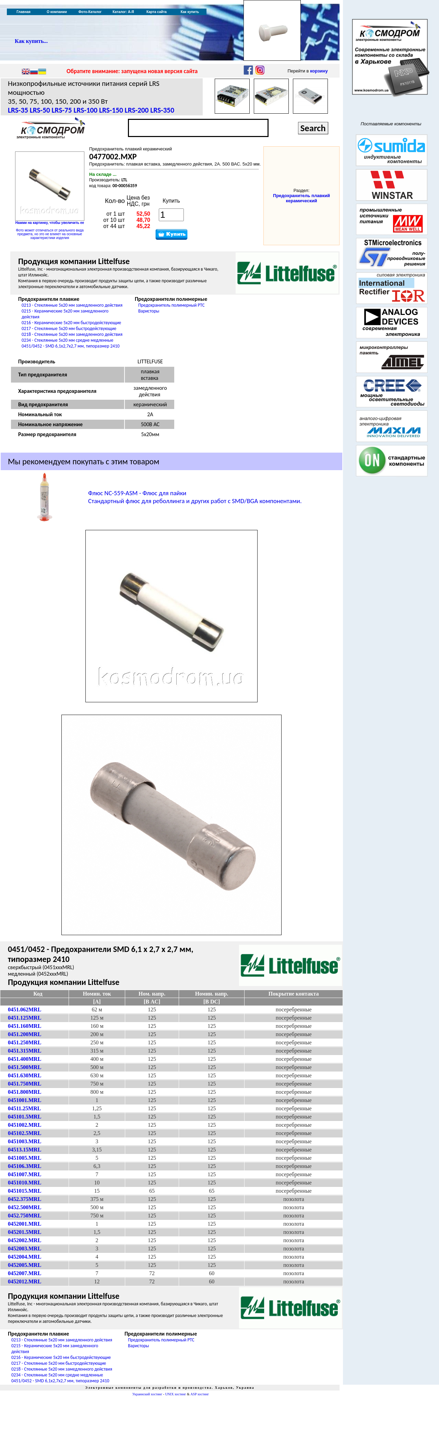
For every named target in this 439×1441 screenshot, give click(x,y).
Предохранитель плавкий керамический (301, 198)
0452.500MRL (24, 1207)
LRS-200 (137, 110)
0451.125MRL (24, 1018)
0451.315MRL (24, 1051)
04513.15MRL (24, 1150)
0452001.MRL (24, 1224)
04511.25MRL (24, 1108)
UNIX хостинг (175, 1394)
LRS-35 (18, 110)
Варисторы (148, 311)
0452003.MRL (24, 1248)
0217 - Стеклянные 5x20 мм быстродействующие (69, 328)
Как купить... (31, 41)
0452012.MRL (24, 1281)
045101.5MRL (24, 1117)
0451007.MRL (24, 1174)
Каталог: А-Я (123, 12)
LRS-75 (62, 110)
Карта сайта (156, 12)
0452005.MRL (24, 1265)
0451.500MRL (24, 1067)
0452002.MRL (24, 1240)
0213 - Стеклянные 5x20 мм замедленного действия (72, 305)
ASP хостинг (199, 1394)
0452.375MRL (24, 1199)
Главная (23, 12)
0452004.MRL (24, 1257)
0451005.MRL (24, 1158)
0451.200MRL (24, 1034)
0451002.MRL (24, 1125)
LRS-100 (85, 110)
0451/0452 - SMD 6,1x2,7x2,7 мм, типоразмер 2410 (71, 346)
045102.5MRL (24, 1133)
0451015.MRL (24, 1191)
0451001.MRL (24, 1100)
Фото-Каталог (90, 12)
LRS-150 (111, 110)
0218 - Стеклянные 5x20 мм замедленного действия (72, 334)
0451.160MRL (24, 1026)
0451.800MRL (24, 1092)
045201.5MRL (24, 1232)
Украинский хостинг (147, 1394)
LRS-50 (40, 110)
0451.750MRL (24, 1084)
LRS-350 (162, 110)
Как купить (190, 12)
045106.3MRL (24, 1166)
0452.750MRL (24, 1215)
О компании (57, 12)
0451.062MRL (24, 1009)
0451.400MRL (24, 1059)
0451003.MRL (24, 1141)
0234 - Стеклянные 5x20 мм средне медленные (67, 340)
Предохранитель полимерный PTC (171, 305)
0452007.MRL (24, 1273)
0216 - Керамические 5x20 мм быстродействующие (71, 323)
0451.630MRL (24, 1075)
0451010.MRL (24, 1182)
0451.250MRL (24, 1042)
